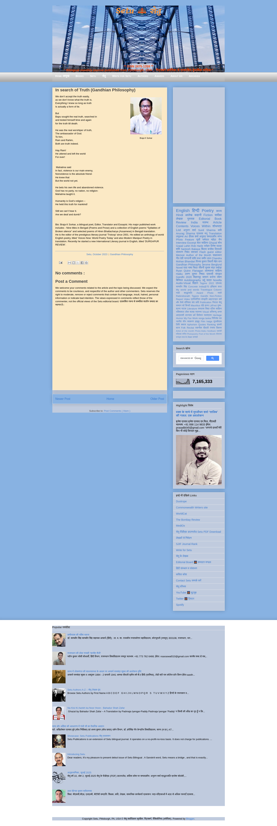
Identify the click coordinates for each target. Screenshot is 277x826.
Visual (206, 312)
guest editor (214, 252)
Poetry (208, 210)
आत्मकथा (209, 270)
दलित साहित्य (216, 308)
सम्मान (205, 277)
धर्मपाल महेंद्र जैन (212, 239)
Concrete (193, 286)
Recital (190, 327)
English (183, 210)
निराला (215, 302)
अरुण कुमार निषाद (194, 273)
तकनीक (198, 327)
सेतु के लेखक (182, 556)
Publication (205, 302)
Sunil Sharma (207, 230)
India (194, 222)
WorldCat (181, 513)
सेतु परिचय (181, 586)
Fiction (208, 215)
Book (218, 218)
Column (218, 289)
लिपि (178, 324)
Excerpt (191, 242)
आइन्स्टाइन (213, 299)
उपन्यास (188, 315)
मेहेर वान (218, 261)
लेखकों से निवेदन (184, 537)
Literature (192, 308)
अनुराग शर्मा (189, 230)
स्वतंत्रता (208, 315)
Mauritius (195, 305)
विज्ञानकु (197, 277)
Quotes (202, 324)
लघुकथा (179, 236)
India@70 (204, 286)
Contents (182, 226)
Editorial (204, 218)
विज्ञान (195, 283)
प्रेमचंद (219, 283)
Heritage (217, 315)
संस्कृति (204, 299)
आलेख (188, 215)
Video (187, 299)
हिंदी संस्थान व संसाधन (186, 568)
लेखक (179, 218)
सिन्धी (187, 305)
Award (199, 293)
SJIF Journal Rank (186, 544)
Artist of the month (185, 331)
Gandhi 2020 (184, 277)
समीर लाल (206, 258)
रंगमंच (212, 327)
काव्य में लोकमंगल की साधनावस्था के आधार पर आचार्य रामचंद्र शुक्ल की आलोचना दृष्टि (104, 671)
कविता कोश (181, 574)
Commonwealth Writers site (192, 507)
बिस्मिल (179, 280)
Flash (202, 252)
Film (203, 321)
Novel (179, 267)
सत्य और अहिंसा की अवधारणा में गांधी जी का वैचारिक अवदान (78, 726)
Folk (183, 327)
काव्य (219, 211)
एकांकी (219, 331)
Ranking (211, 324)
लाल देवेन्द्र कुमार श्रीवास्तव (79, 790)
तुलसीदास (218, 321)
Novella (217, 280)
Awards (159, 75)
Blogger (190, 818)
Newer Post (62, 398)
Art (186, 236)
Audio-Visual (183, 283)
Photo (210, 293)
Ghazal (213, 242)
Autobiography (192, 280)
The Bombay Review (188, 519)
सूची (198, 239)
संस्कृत (218, 273)
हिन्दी (195, 210)
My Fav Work (191, 318)
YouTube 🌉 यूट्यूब (186, 592)
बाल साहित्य (202, 242)
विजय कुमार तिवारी (204, 261)
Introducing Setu (76, 754)
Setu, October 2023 (97, 254)
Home (110, 398)
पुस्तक (190, 218)
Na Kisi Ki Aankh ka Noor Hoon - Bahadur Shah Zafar (96, 707)
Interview (181, 242)
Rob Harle (197, 245)
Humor (179, 318)
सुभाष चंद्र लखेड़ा (213, 267)
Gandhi (204, 296)
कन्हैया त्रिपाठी (215, 249)
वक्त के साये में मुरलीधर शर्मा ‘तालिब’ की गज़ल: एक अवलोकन (197, 413)
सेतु (104, 75)
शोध (220, 242)
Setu (93, 75)
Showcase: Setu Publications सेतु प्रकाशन (88, 735)
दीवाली (206, 327)
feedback (211, 331)
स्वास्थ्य (198, 312)
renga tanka (204, 318)
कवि (220, 230)
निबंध (187, 252)
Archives (194, 75)
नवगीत (179, 321)
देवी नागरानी (185, 258)
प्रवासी (210, 273)
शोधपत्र (217, 226)
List (178, 230)
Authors (143, 75)
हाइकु (197, 321)
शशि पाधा (196, 258)
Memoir (180, 255)
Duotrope (181, 501)
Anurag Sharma (185, 233)
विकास (219, 327)
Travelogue (206, 289)
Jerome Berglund (212, 264)
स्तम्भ (205, 222)
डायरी (219, 324)
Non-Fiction (216, 296)
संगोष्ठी (195, 337)
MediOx (180, 525)
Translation (215, 233)
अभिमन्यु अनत (216, 312)
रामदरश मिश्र (204, 308)
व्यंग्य (219, 236)
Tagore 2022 (207, 283)
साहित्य (218, 270)
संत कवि (195, 302)
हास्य (207, 305)
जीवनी (201, 267)
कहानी (197, 215)
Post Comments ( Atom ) (117, 410)
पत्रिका (179, 334)
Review (181, 222)
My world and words (187, 289)
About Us (176, 75)
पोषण (219, 277)
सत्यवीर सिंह (181, 286)
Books (80, 75)
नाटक (183, 308)
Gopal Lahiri (183, 245)
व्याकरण (190, 321)
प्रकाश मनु (201, 233)
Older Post (157, 398)
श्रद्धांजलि (188, 293)
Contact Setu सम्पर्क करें (188, 580)
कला (220, 286)
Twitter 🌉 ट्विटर (185, 598)
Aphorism (192, 324)
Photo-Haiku (200, 331)
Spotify (180, 604)
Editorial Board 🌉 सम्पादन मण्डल (193, 562)
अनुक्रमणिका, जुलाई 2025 (79, 772)
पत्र (185, 267)
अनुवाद (202, 236)
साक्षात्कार (217, 255)
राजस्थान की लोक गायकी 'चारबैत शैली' (84, 653)
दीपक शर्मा (193, 236)
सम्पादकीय (211, 236)
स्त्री (220, 293)
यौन (184, 321)
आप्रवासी (180, 315)
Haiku (179, 273)
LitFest (213, 305)
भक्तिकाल (180, 312)
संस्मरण (179, 252)
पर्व (183, 305)
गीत (177, 258)
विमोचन (200, 315)
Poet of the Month (207, 334)
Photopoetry (192, 334)
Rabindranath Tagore (187, 296)
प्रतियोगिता (195, 299)
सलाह (192, 312)
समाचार (194, 252)
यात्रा (209, 280)
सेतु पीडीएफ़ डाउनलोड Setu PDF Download (198, 531)
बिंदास (204, 249)
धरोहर (207, 245)
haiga (209, 321)
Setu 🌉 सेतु (138, 11)
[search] (190, 358)
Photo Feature (185, 239)
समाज (183, 324)
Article (217, 222)
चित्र (195, 267)
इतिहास (213, 286)
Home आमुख (62, 75)
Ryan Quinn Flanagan (189, 270)
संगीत (184, 334)
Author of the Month (198, 255)
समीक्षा (218, 215)
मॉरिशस (187, 302)
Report (179, 299)
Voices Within (200, 226)
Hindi (179, 215)
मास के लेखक (187, 337)
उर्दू (203, 280)
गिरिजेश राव (217, 318)
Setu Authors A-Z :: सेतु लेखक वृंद (83, 689)
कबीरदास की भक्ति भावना (78, 634)
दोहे (202, 305)
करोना (213, 277)
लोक (187, 312)
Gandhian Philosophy (121, 254)
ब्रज (178, 327)
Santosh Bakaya (190, 249)
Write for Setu (121, 75)
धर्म (194, 315)
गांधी (178, 293)
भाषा (190, 267)
